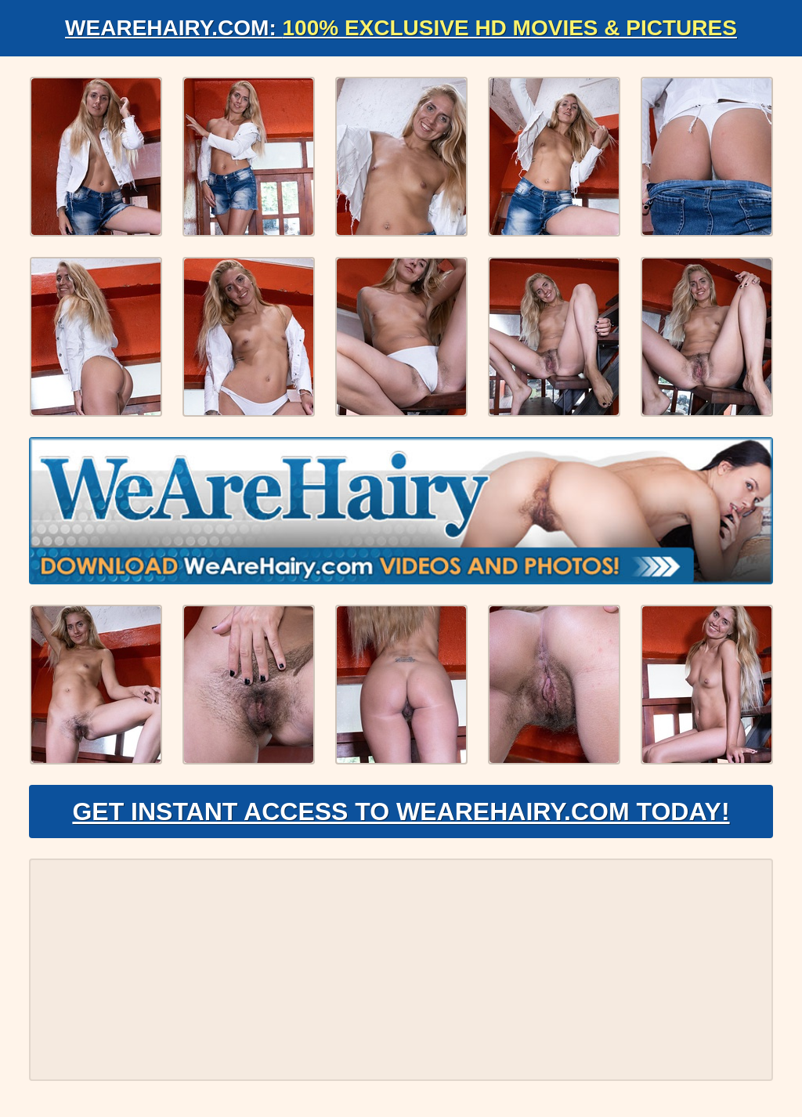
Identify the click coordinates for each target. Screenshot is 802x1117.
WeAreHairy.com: (401, 28)
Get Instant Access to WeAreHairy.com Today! (400, 811)
